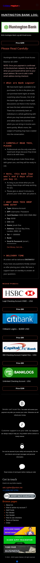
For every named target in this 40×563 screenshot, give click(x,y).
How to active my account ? (16, 507)
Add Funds (10, 510)
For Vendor (10, 513)
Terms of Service (12, 520)
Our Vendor (10, 515)
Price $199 (20, 388)
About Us (9, 505)
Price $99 (20, 309)
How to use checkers (14, 518)
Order (8, 523)
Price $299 (20, 43)
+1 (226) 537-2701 (10, 490)
